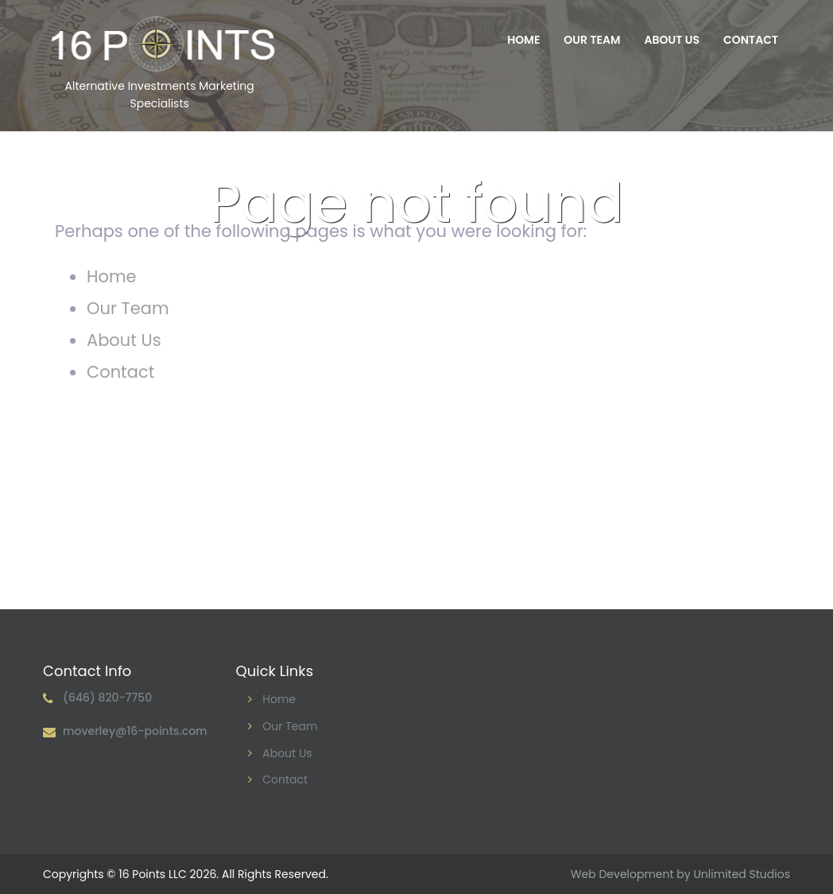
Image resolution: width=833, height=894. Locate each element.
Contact (750, 40)
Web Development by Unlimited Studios (680, 874)
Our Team (592, 40)
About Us (672, 40)
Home (523, 40)
